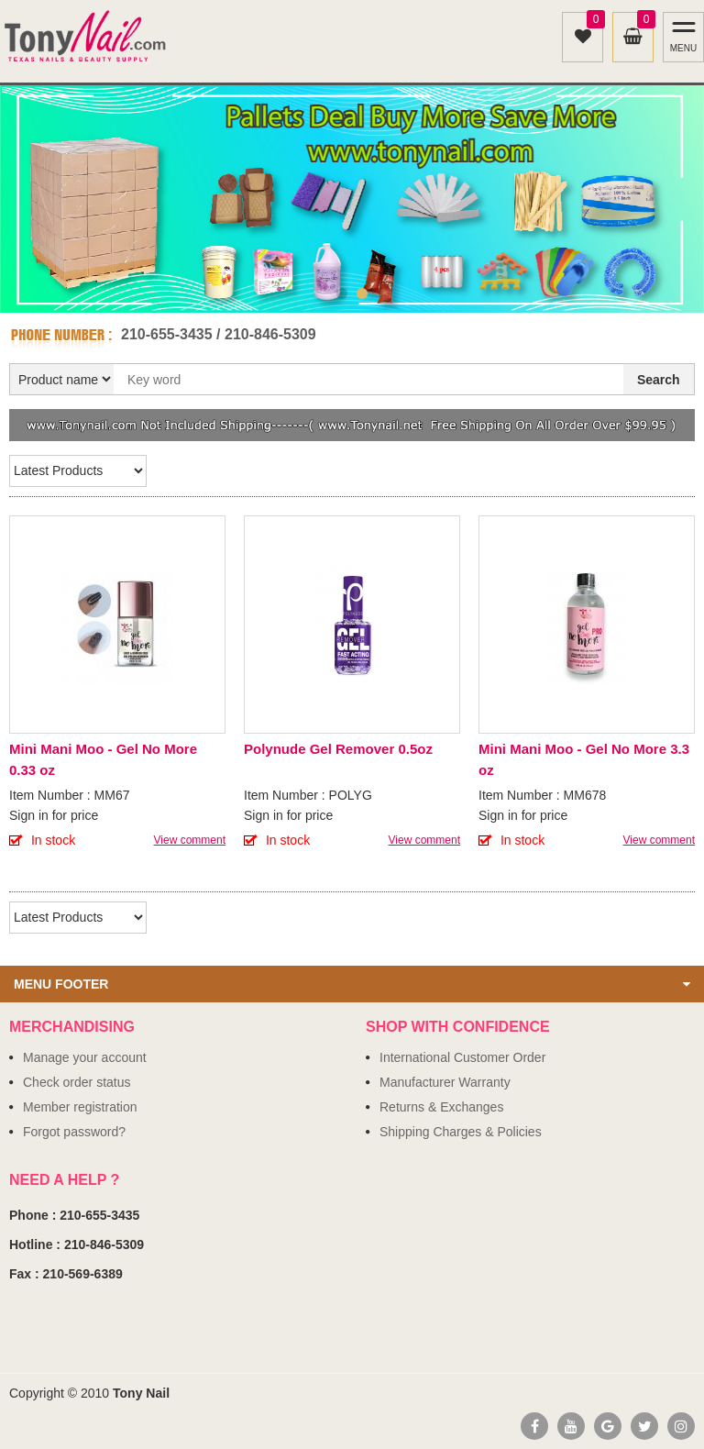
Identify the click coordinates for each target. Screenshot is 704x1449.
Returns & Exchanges (441, 1107)
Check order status (77, 1082)
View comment (190, 840)
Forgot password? (74, 1131)
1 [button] (341, 293)
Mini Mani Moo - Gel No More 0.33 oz (103, 759)
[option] (352, 199)
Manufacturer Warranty (445, 1082)
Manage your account (85, 1057)
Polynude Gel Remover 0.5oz (338, 749)
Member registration (80, 1107)
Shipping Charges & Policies (461, 1131)
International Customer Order (462, 1057)
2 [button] (362, 293)
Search (658, 379)
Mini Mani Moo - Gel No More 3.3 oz (583, 759)
